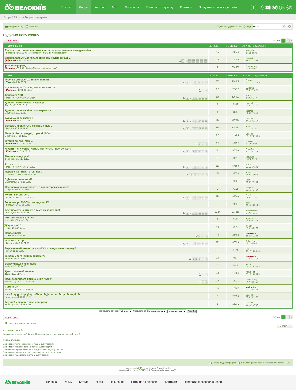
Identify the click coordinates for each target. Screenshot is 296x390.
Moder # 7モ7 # (13, 98)
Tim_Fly (8, 105)
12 (206, 98)
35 (193, 121)
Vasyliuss (250, 157)
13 (197, 198)
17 (197, 129)
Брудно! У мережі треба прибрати (26, 302)
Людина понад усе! (17, 156)
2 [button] (287, 40)
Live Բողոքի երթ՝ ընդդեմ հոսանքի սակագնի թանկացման (42, 294)
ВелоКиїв (10, 53)
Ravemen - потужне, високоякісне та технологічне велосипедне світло (48, 50)
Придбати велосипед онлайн (218, 7)
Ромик (249, 80)
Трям (8, 82)
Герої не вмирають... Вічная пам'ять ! (28, 79)
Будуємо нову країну (21, 35)
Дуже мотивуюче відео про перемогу (28, 110)
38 (203, 121)
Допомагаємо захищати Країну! (24, 102)
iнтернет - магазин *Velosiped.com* (50, 53)
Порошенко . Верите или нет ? (23, 171)
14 (200, 198)
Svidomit (250, 88)
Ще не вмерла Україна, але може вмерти (30, 87)
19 (203, 129)
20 (206, 129)
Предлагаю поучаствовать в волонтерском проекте (37, 187)
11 (203, 98)
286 (201, 61)
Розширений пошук (289, 26)
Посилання (132, 7)
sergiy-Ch (9, 220)
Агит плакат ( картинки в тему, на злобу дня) (32, 210)
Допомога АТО (14, 95)
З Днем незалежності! (18, 179)
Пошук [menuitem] (223, 26)
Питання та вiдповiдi (159, 7)
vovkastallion (252, 210)
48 (200, 213)
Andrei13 (250, 141)
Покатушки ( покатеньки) (45, 68)
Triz (8, 228)
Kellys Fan (250, 241)
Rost (248, 180)
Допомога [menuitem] (33, 26)
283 (189, 61)
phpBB (138, 368)
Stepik (249, 95)
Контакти (186, 7)
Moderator (11, 60)
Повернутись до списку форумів (20, 323)
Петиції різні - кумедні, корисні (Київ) (28, 133)
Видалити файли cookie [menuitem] (252, 363)
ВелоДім (250, 51)
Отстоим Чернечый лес (19, 217)
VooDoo (249, 111)
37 (200, 121)
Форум (83, 7)
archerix (249, 218)
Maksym (249, 302)
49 (203, 213)
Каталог (99, 7)
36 (197, 121)
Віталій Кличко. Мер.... (19, 140)
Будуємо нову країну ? (19, 118)
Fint (6, 251)
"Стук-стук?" (13, 225)
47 (197, 213)
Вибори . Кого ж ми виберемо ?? (25, 255)
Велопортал (251, 66)
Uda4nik (249, 58)
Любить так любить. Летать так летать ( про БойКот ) (38, 148)
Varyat (249, 126)
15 (203, 198)
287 (205, 61)
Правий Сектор (14, 240)
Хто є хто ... (12, 164)
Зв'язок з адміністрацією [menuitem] (224, 363)
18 (200, 129)
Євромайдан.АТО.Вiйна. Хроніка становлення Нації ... (38, 57)
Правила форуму (15, 65)
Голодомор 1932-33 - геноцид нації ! (27, 202)
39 (206, 121)
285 (197, 61)
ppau (248, 203)
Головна (66, 7)
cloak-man (10, 159)
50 (206, 213)
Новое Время (13, 233)
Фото (115, 7)
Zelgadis (10, 189)
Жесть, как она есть (17, 194)
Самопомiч (12, 286)
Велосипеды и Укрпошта (20, 263)
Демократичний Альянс (19, 271)
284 (193, 61)
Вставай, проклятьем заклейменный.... (29, 125)
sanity (7, 266)
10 (206, 83)
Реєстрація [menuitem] (236, 26)
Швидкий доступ (16, 26)
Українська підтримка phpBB (163, 370)
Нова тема (11, 40)
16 (193, 129)
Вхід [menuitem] (249, 26)
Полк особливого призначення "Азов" (28, 278)
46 (193, 213)
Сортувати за (149, 311)
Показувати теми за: (115, 311)
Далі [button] (291, 41)
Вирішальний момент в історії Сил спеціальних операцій (40, 248)
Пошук (284, 26)
